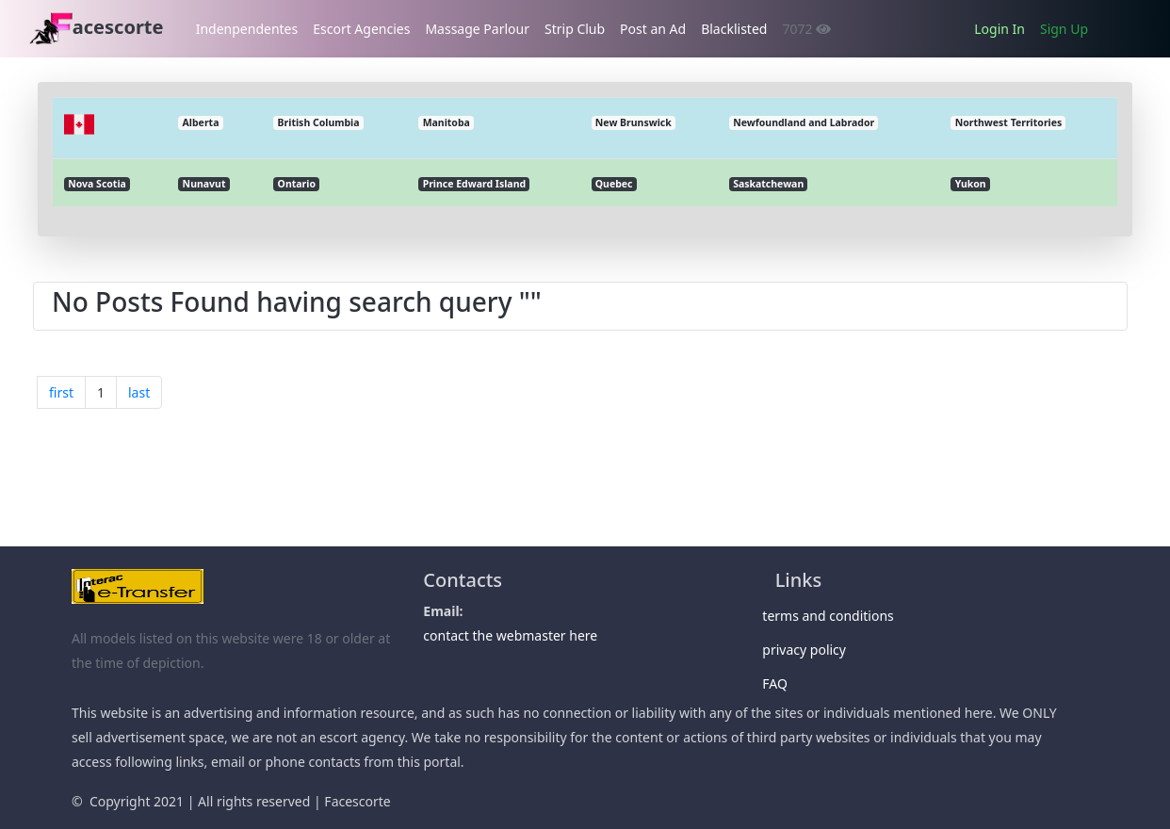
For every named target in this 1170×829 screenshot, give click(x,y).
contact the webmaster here (510, 635)
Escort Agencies (361, 29)
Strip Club (574, 29)
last (139, 392)
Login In (999, 29)
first (61, 392)
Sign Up (1064, 29)
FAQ (781, 683)
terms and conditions (834, 616)
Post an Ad (653, 29)
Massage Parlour (477, 29)
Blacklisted (734, 29)
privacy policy (810, 649)
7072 (806, 29)
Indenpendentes (247, 29)
